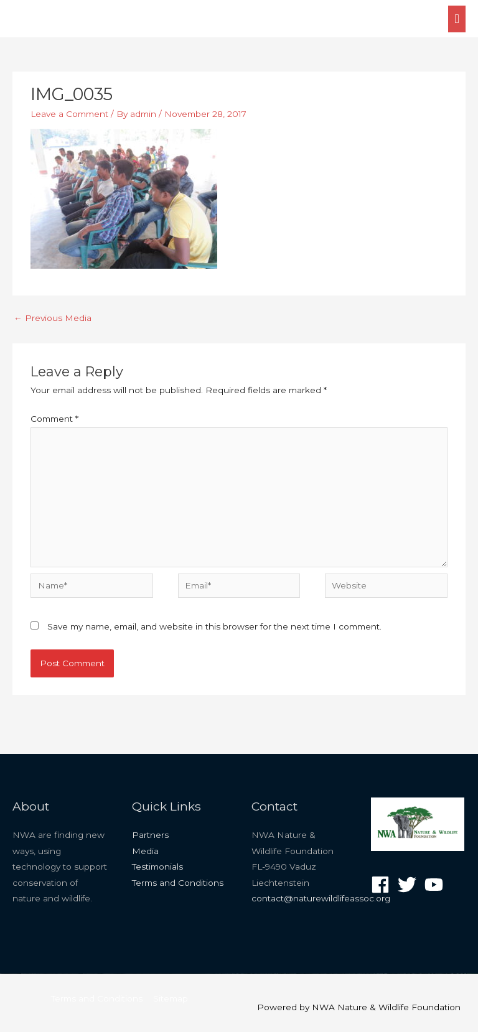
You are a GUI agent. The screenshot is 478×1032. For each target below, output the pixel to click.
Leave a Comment (69, 114)
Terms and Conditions (177, 883)
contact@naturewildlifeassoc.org (320, 898)
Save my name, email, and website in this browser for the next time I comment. (214, 626)
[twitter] (410, 884)
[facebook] (383, 884)
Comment (54, 419)
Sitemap (170, 998)
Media (145, 851)
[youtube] (436, 884)
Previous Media (52, 318)
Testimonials (157, 867)
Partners (150, 835)
